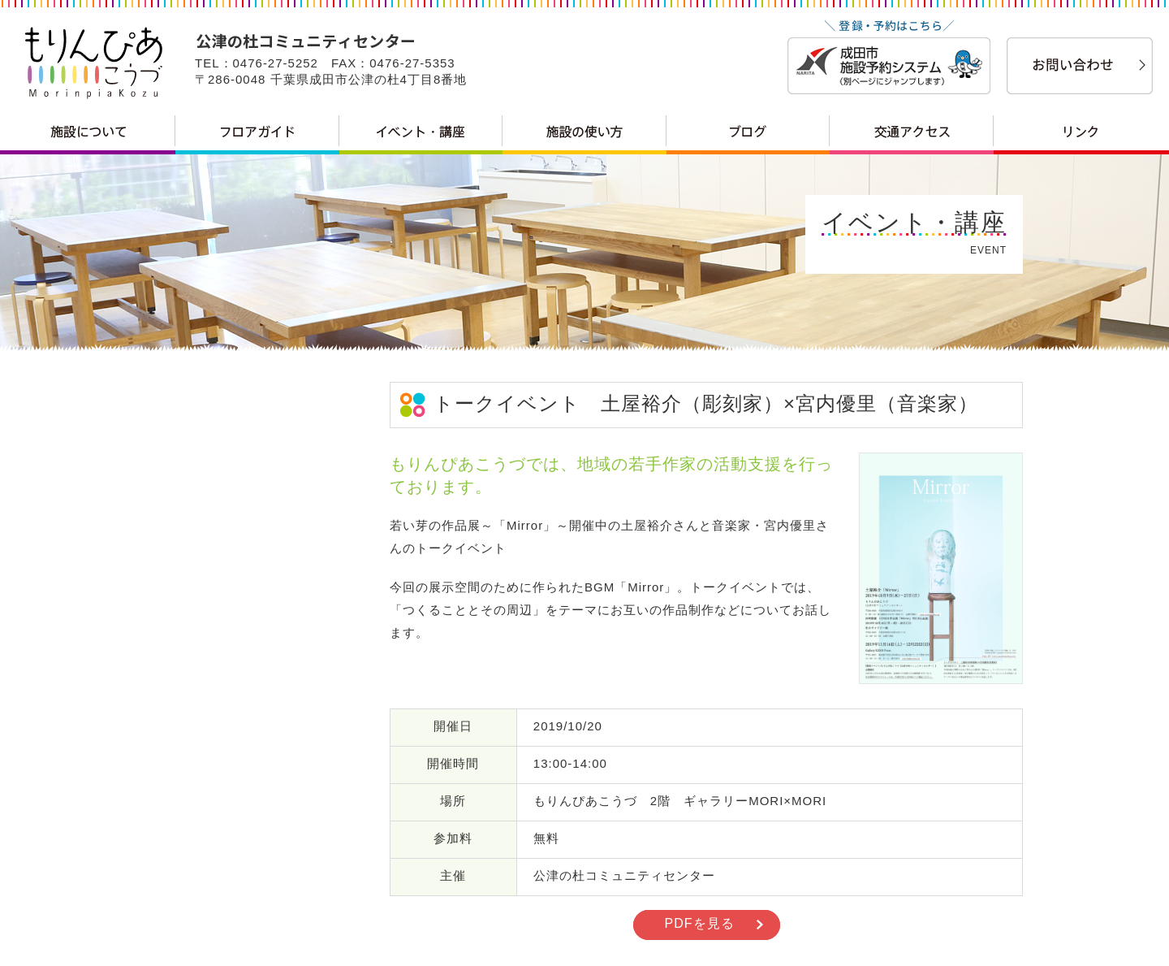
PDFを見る (700, 923)
